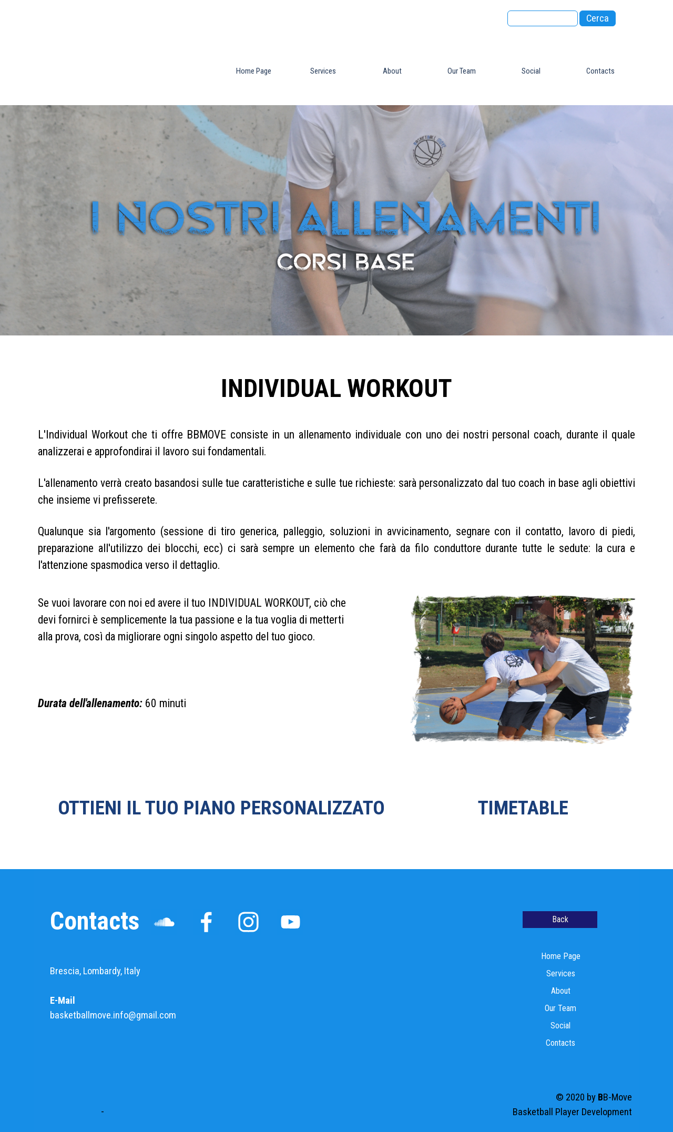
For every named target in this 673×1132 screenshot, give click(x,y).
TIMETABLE (523, 807)
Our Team (461, 71)
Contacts (600, 71)
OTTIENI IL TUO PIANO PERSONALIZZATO (221, 807)
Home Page (253, 71)
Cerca (597, 18)
